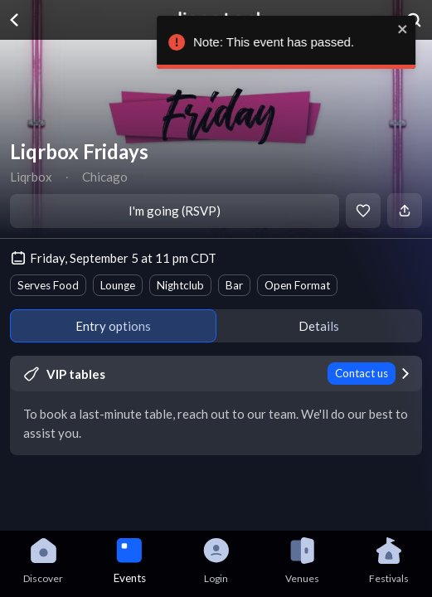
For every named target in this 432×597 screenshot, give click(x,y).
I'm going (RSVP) (175, 210)
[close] (411, 29)
